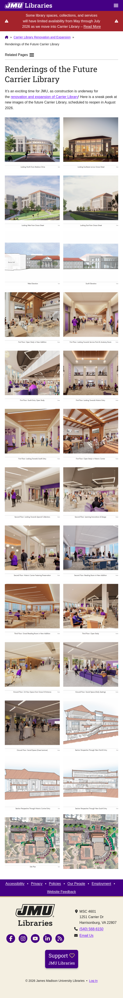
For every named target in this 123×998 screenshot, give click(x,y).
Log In (93, 980)
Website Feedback (61, 892)
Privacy (36, 884)
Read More (92, 26)
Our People (76, 884)
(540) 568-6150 (91, 929)
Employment (101, 884)
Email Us (86, 935)
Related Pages (19, 55)
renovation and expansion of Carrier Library (44, 97)
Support (61, 959)
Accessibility (15, 884)
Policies (55, 884)
